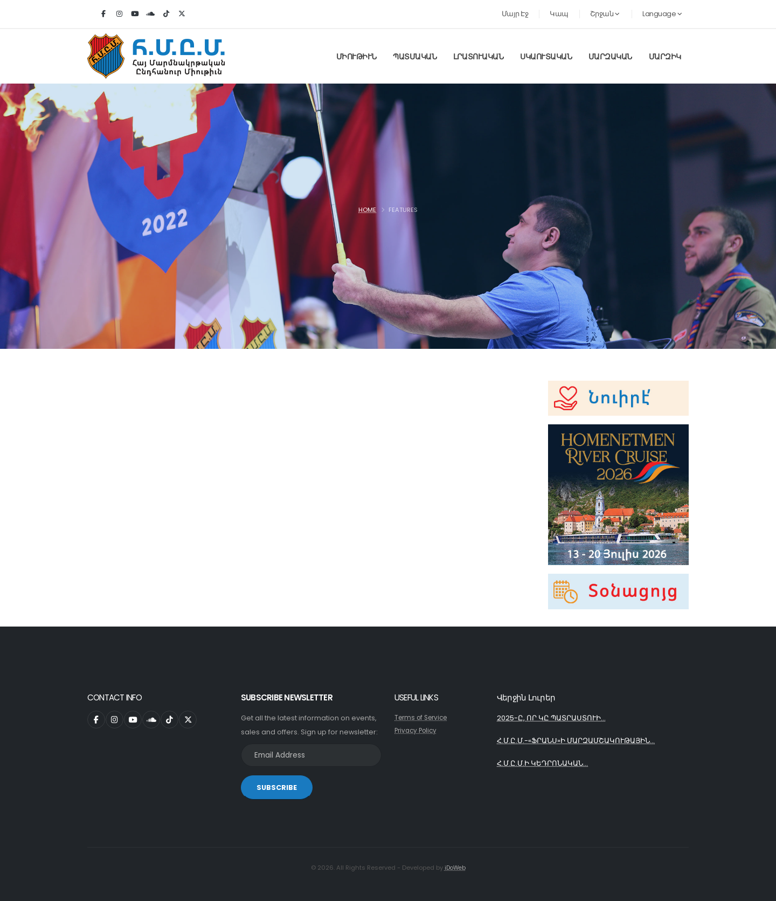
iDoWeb (455, 868)
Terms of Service (423, 718)
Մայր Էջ (515, 13)
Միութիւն (356, 56)
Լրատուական (478, 56)
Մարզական (610, 56)
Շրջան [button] (605, 13)
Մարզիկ (665, 56)
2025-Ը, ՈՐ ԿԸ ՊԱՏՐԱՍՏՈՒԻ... (555, 718)
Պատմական (414, 56)
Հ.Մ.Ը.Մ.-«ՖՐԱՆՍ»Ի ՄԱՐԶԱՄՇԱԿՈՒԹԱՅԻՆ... (582, 742)
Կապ (559, 13)
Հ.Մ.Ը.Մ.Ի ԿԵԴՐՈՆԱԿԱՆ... (545, 765)
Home (367, 209)
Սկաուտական (546, 56)
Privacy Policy (417, 730)
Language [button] (662, 13)
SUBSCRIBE (277, 788)
